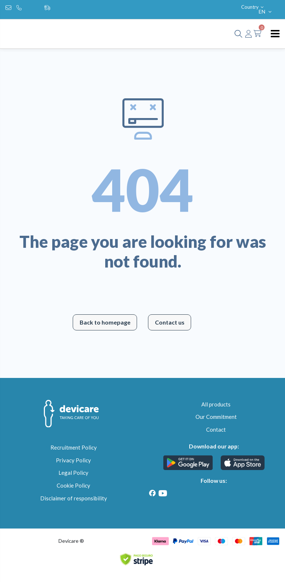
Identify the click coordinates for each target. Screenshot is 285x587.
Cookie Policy (73, 485)
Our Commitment (216, 416)
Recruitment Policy (73, 447)
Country (253, 7)
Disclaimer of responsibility (73, 498)
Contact (216, 429)
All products (216, 404)
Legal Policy (73, 472)
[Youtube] (162, 493)
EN (266, 11)
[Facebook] (152, 493)
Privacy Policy (73, 460)
